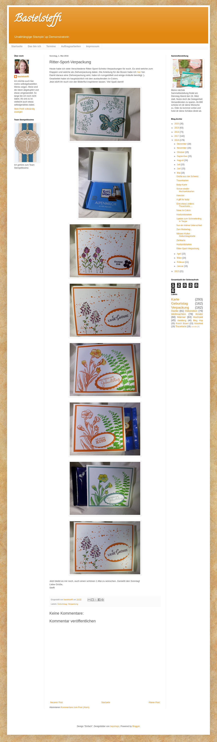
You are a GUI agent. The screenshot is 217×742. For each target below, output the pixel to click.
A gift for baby (182, 199)
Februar (181, 262)
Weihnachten (178, 314)
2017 (177, 136)
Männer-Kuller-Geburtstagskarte (185, 234)
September (182, 156)
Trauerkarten (182, 180)
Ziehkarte (180, 240)
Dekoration (191, 310)
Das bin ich (34, 46)
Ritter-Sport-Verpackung (187, 248)
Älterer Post (154, 702)
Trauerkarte (181, 326)
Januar (180, 266)
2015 (177, 271)
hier (139, 72)
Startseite (17, 46)
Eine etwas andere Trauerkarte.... (185, 205)
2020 (177, 123)
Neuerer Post (56, 702)
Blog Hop (198, 320)
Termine (51, 46)
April (179, 254)
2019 (177, 128)
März (179, 258)
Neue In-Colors (183, 210)
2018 (177, 132)
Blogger (136, 726)
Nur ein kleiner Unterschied (189, 225)
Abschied (198, 323)
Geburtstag (62, 604)
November (182, 148)
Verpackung (73, 604)
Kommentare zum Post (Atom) (75, 707)
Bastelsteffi (37, 19)
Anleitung (181, 320)
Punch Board (182, 323)
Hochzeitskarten (184, 214)
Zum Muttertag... (184, 229)
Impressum (92, 46)
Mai (179, 173)
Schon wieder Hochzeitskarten (185, 190)
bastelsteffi (23, 76)
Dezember (182, 144)
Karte (175, 299)
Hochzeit (198, 317)
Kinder (199, 314)
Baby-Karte (181, 184)
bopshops (114, 726)
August (180, 160)
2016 (177, 140)
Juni (179, 168)
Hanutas (180, 195)
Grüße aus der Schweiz (187, 176)
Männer (181, 317)
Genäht (194, 327)
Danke (175, 310)
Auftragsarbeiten (71, 46)
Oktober (181, 152)
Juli (179, 164)
